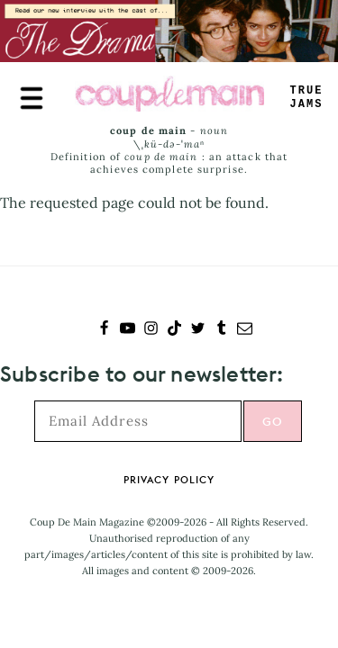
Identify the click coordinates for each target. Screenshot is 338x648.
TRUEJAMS (307, 98)
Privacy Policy (169, 479)
